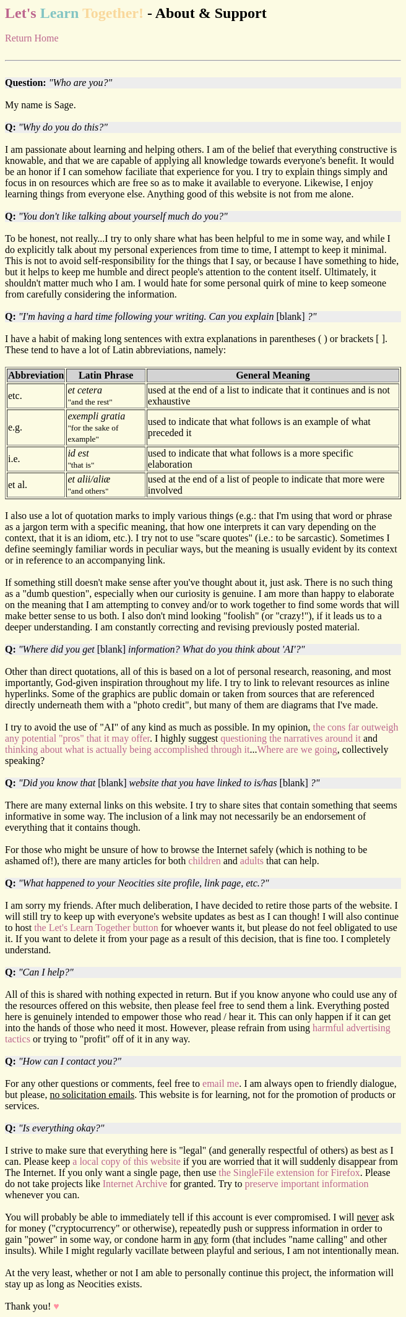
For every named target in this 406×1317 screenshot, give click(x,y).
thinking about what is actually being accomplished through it (127, 749)
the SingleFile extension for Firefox (289, 1172)
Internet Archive (135, 1183)
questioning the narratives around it (290, 738)
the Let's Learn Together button (96, 927)
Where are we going (297, 749)
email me (220, 1083)
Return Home (32, 38)
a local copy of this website (126, 1161)
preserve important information (306, 1183)
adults (252, 861)
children (204, 861)
